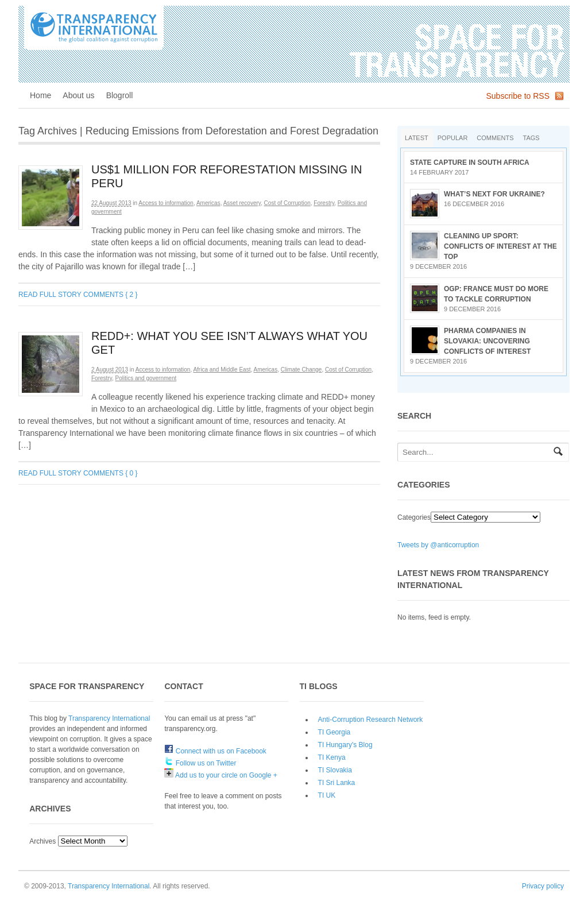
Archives (42, 841)
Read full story (50, 295)
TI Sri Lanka (336, 783)
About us (78, 95)
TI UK (327, 795)
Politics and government (146, 378)
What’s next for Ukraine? (494, 194)
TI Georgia (334, 732)
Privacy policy (543, 886)
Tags (531, 137)
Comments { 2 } (110, 295)
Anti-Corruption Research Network (370, 720)
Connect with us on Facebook (215, 751)
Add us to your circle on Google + (220, 775)
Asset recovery (242, 203)
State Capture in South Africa (469, 162)
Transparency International (109, 718)
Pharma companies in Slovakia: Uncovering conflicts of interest (487, 341)
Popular (453, 137)
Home (40, 95)
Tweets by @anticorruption (438, 545)
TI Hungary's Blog (345, 745)
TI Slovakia (335, 770)
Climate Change (301, 369)
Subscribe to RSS (518, 95)
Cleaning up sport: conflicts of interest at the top (500, 246)
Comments (495, 137)
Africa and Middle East (221, 369)
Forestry (324, 203)
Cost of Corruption (287, 203)
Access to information (166, 203)
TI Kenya (332, 757)
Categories (414, 517)
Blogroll (119, 95)
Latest (416, 137)
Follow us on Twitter (200, 763)
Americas (208, 203)
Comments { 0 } (110, 473)
